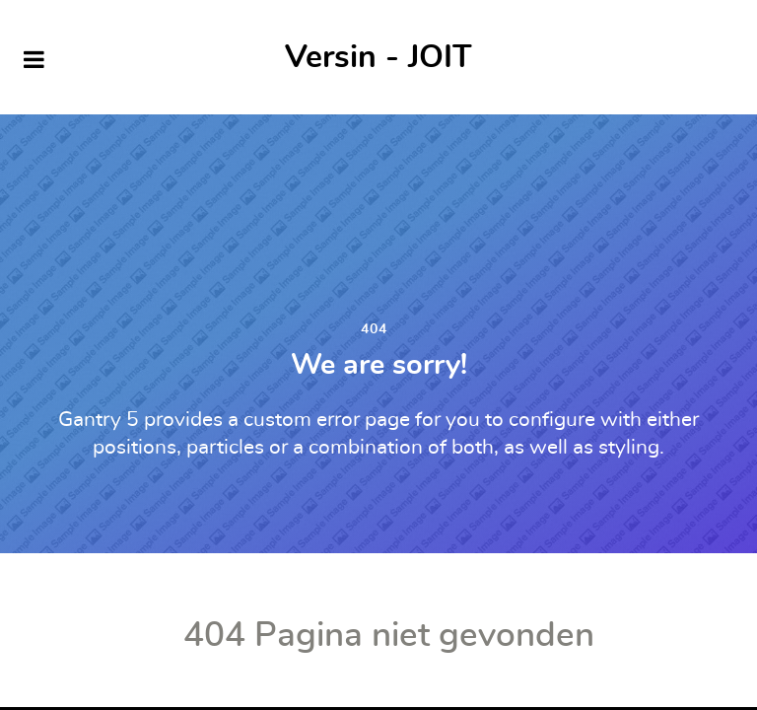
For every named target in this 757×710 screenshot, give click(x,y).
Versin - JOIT (378, 57)
